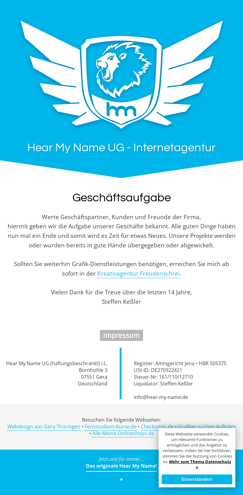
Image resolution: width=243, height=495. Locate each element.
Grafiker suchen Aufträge (207, 426)
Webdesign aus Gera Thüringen (43, 426)
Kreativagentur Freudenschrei (138, 273)
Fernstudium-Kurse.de (111, 426)
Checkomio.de (157, 426)
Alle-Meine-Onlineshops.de (123, 433)
